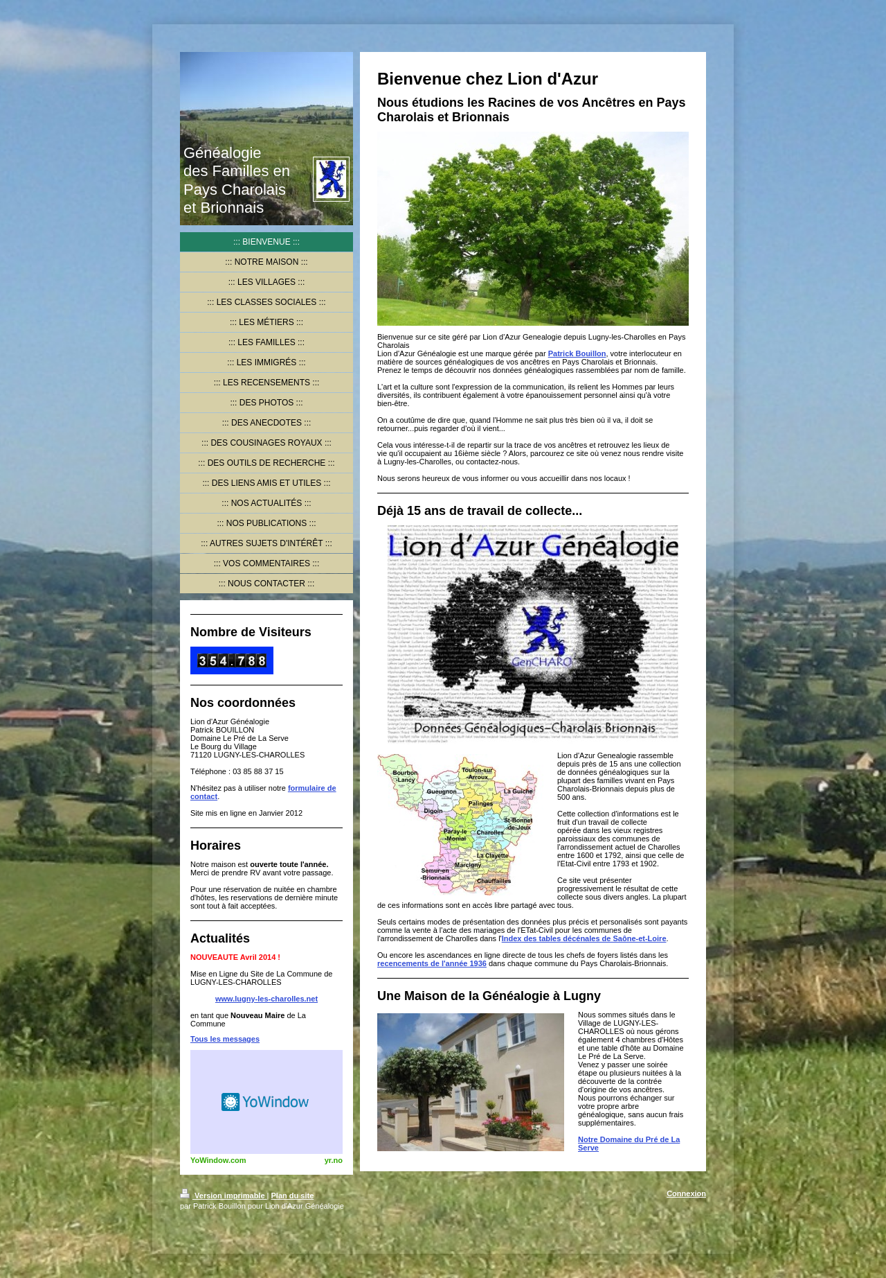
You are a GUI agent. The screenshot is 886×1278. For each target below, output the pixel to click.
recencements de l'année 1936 (432, 963)
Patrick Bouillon (577, 353)
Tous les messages (225, 1039)
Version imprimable (223, 1195)
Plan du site (292, 1195)
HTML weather (266, 1102)
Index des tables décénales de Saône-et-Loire (584, 938)
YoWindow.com (218, 1160)
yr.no (334, 1160)
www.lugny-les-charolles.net (266, 999)
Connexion (686, 1193)
